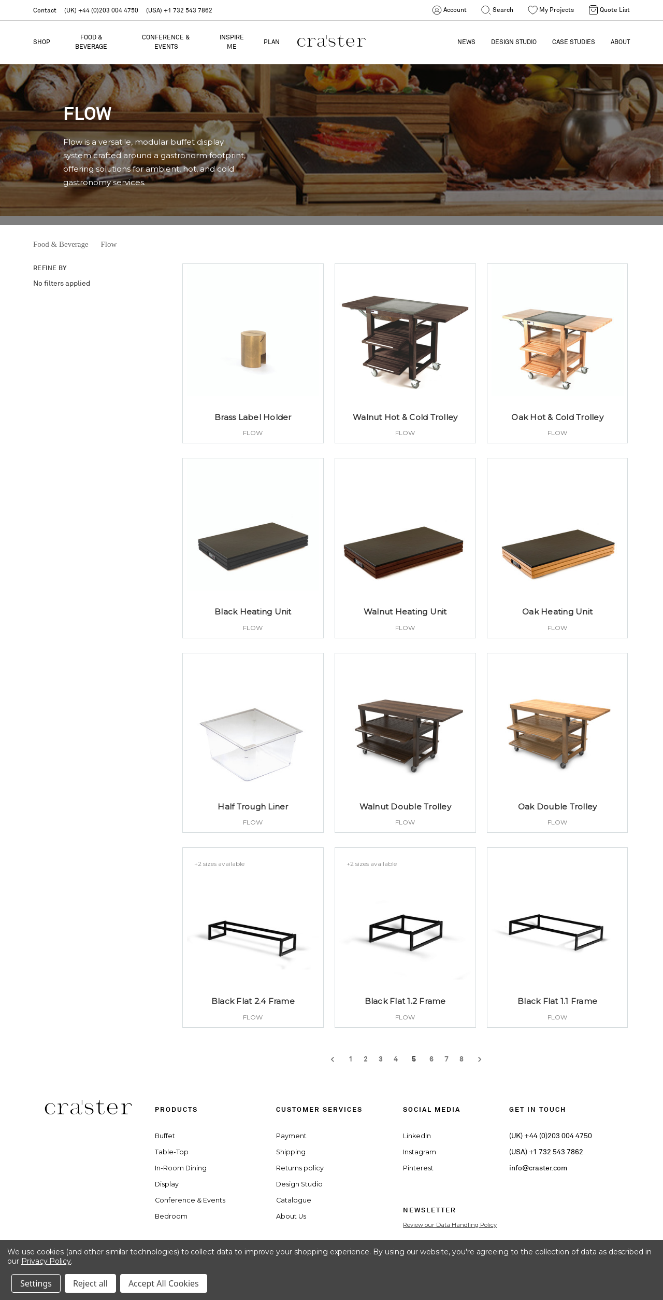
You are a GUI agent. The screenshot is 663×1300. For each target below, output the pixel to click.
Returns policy (300, 1168)
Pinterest (418, 1168)
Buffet (165, 1136)
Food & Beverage (91, 41)
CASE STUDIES (573, 42)
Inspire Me (232, 41)
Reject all (90, 1283)
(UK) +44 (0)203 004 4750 (101, 10)
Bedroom (171, 1216)
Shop (41, 42)
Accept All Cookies (163, 1283)
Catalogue (293, 1200)
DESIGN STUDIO (514, 42)
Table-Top (172, 1152)
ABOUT (620, 42)
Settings (36, 1283)
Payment (291, 1136)
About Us (291, 1216)
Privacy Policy (46, 1261)
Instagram (419, 1152)
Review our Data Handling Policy (450, 1224)
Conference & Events (166, 41)
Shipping (291, 1152)
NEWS (466, 42)
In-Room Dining (181, 1168)
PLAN (272, 42)
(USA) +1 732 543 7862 (179, 10)
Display (167, 1184)
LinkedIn (417, 1136)
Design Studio (299, 1184)
